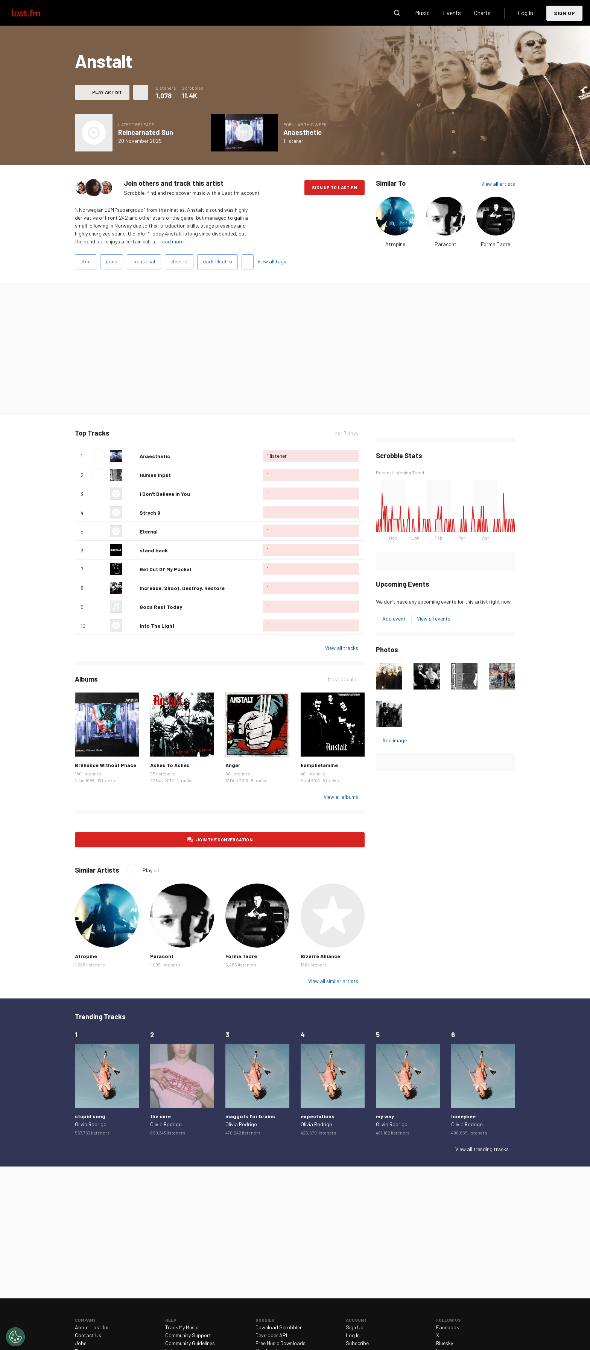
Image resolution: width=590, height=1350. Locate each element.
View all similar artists (333, 981)
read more (172, 241)
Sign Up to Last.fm (334, 187)
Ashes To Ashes (170, 765)
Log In (525, 12)
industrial (143, 261)
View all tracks (341, 648)
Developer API (271, 1335)
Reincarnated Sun (145, 132)
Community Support (188, 1335)
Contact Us (88, 1335)
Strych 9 (150, 512)
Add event (394, 618)
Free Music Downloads (280, 1343)
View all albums (341, 796)
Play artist (107, 92)
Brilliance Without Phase (105, 765)
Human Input (155, 475)
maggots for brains (250, 1116)
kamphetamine (319, 765)
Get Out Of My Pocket (166, 569)
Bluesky (444, 1343)
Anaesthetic (302, 132)
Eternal (149, 531)
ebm (86, 261)
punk (111, 261)
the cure (160, 1116)
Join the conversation (224, 839)
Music (422, 12)
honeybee (463, 1116)
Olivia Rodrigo (90, 1124)
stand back (154, 550)
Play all (151, 870)
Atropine (395, 244)
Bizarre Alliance (320, 956)
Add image (394, 740)
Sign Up (564, 13)
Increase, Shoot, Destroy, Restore (182, 588)
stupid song (90, 1116)
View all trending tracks (482, 1149)
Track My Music (181, 1327)
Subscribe (357, 1343)
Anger (232, 765)
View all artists (498, 183)
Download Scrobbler (278, 1327)
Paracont (445, 244)
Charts (482, 12)
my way (385, 1116)
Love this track (131, 456)
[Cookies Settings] (15, 1336)
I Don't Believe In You (165, 494)
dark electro (218, 261)
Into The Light (157, 625)
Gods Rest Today (161, 607)
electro (179, 261)
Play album (244, 132)
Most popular (343, 679)
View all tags (271, 261)
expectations (318, 1116)
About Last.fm (91, 1327)
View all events (433, 618)
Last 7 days (344, 433)
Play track (98, 456)
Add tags (248, 261)
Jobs (81, 1343)
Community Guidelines (190, 1343)
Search (397, 12)
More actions (140, 92)
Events (452, 12)
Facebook (447, 1327)
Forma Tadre (495, 244)
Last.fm (34, 13)
